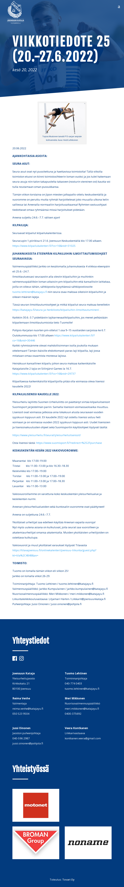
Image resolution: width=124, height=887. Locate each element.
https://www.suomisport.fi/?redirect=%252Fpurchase (69, 443)
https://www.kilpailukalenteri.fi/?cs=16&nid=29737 (44, 373)
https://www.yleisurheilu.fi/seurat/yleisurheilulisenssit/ (46, 435)
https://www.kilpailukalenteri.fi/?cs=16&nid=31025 (44, 246)
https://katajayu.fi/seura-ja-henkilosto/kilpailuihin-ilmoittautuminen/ (55, 310)
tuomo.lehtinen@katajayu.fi (29, 292)
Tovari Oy (68, 879)
